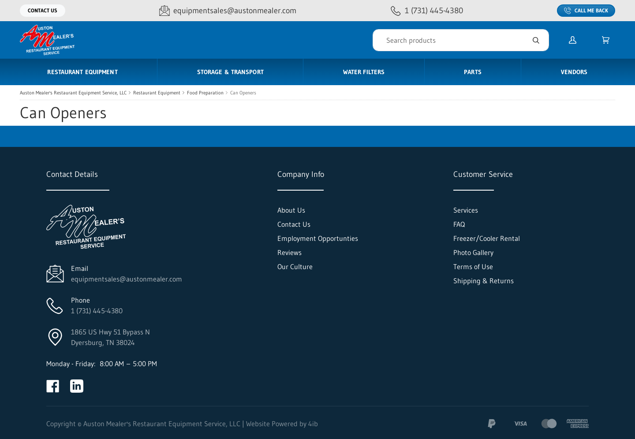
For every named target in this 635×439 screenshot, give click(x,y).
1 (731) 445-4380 (97, 310)
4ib (313, 423)
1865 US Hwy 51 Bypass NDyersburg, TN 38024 (110, 337)
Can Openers (243, 93)
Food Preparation (205, 93)
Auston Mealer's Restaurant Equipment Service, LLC (73, 93)
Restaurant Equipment (156, 93)
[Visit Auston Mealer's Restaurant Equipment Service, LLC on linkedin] (76, 386)
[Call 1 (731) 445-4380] (427, 11)
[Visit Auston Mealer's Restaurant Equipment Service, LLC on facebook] (53, 386)
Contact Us (42, 10)
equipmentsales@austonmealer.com (126, 278)
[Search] (461, 40)
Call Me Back (586, 10)
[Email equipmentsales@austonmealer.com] (227, 11)
